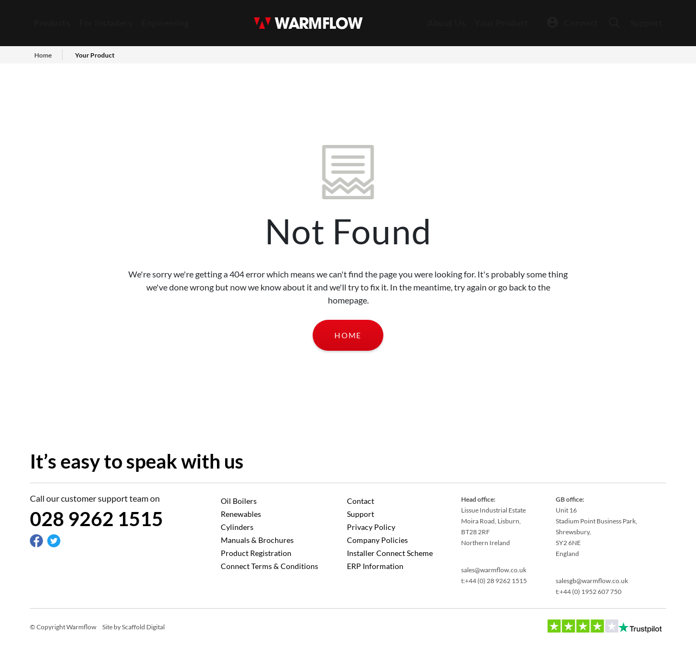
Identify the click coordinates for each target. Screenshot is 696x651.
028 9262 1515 (96, 518)
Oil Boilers (239, 500)
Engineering (165, 22)
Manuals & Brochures (257, 540)
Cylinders (237, 527)
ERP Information (375, 566)
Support (646, 22)
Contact (360, 500)
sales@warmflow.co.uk (493, 570)
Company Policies (377, 540)
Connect (581, 22)
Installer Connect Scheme (390, 553)
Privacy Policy (371, 527)
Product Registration (256, 553)
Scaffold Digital (143, 627)
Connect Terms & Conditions (269, 566)
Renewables (241, 514)
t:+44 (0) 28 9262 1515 (494, 581)
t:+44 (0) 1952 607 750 (589, 591)
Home (348, 335)
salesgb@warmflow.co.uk (592, 581)
